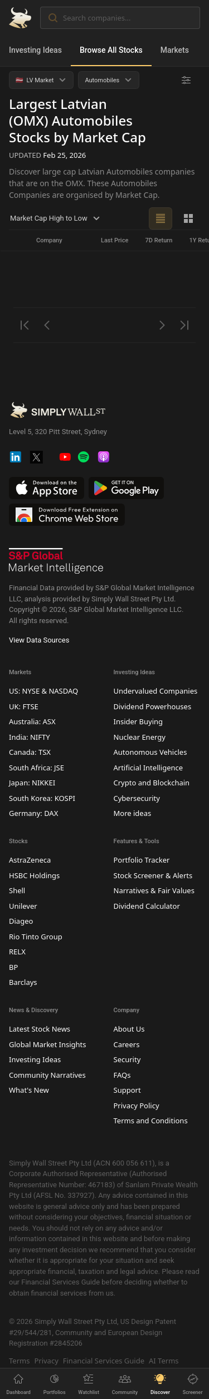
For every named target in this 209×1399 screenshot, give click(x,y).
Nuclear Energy (140, 736)
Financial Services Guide (103, 1360)
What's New (29, 1090)
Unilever (23, 905)
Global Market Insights (47, 1044)
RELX (17, 952)
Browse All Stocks (111, 50)
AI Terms (164, 1360)
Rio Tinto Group (35, 936)
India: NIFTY (29, 736)
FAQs (122, 1074)
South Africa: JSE (36, 767)
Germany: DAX (33, 813)
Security (127, 1059)
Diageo (21, 921)
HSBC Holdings (34, 875)
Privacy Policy (136, 1105)
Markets (175, 50)
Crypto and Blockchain (152, 783)
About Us (129, 1029)
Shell (17, 890)
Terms (19, 1360)
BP (13, 967)
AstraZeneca (30, 860)
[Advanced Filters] (186, 80)
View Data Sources (39, 640)
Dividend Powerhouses (153, 706)
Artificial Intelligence (148, 767)
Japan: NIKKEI (32, 783)
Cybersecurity (137, 798)
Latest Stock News (39, 1029)
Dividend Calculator (147, 905)
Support (127, 1090)
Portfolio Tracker (142, 860)
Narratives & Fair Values (154, 890)
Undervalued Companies (156, 691)
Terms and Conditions (151, 1121)
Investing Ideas (35, 50)
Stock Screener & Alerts (153, 875)
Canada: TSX (30, 752)
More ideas (133, 813)
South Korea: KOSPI (42, 798)
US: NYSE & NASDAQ (43, 691)
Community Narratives (47, 1074)
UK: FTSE (23, 706)
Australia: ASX (32, 721)
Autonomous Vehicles (150, 752)
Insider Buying (138, 721)
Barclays (23, 982)
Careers (127, 1044)
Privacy (46, 1360)
